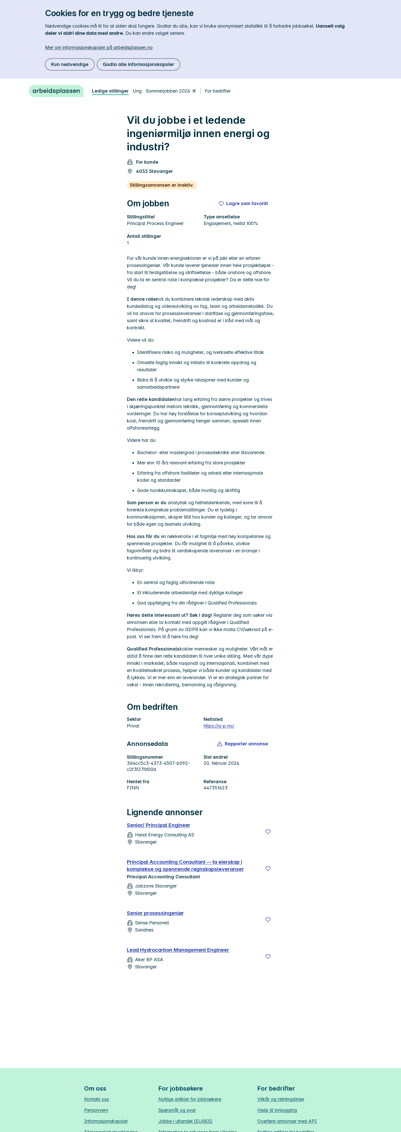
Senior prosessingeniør (155, 913)
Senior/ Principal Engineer (158, 825)
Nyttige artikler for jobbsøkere (189, 1099)
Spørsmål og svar (177, 1110)
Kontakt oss (96, 1099)
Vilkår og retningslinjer (280, 1099)
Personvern (96, 1110)
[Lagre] (268, 832)
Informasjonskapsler (106, 1121)
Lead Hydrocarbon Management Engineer (178, 950)
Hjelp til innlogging (277, 1110)
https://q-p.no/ (219, 725)
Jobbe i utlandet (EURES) (185, 1121)
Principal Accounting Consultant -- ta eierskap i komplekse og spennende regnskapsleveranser (185, 865)
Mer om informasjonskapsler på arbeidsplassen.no (99, 47)
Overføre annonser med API (287, 1121)
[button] (242, 744)
